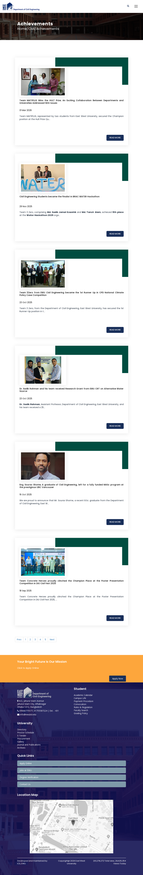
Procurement (23, 738)
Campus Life (80, 698)
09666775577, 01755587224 (32, 710)
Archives (21, 747)
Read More (115, 137)
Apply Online (26, 763)
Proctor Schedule (25, 732)
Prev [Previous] (19, 639)
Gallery (20, 741)
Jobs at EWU (26, 770)
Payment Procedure (83, 701)
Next (52, 639)
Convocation (80, 704)
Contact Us (25, 784)
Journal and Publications (29, 744)
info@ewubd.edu (26, 714)
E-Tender (21, 735)
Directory (21, 729)
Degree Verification (29, 777)
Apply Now (117, 678)
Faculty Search (81, 710)
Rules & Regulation (83, 707)
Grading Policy (81, 713)
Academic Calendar (83, 695)
